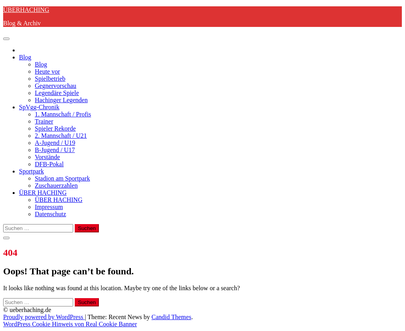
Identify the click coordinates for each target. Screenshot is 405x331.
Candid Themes (171, 317)
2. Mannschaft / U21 (61, 135)
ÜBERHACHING (26, 9)
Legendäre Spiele (57, 92)
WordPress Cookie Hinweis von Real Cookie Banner (70, 324)
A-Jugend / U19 (55, 142)
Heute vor (47, 71)
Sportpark (31, 171)
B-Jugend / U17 (55, 149)
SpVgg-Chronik (39, 107)
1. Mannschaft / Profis (63, 114)
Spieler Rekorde (55, 128)
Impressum (49, 207)
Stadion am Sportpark (62, 178)
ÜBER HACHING (42, 192)
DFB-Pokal (49, 164)
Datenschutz (50, 214)
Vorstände (47, 157)
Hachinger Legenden (61, 100)
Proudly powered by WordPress (44, 317)
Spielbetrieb (50, 78)
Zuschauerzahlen (56, 185)
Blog (25, 57)
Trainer (44, 121)
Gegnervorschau (55, 85)
